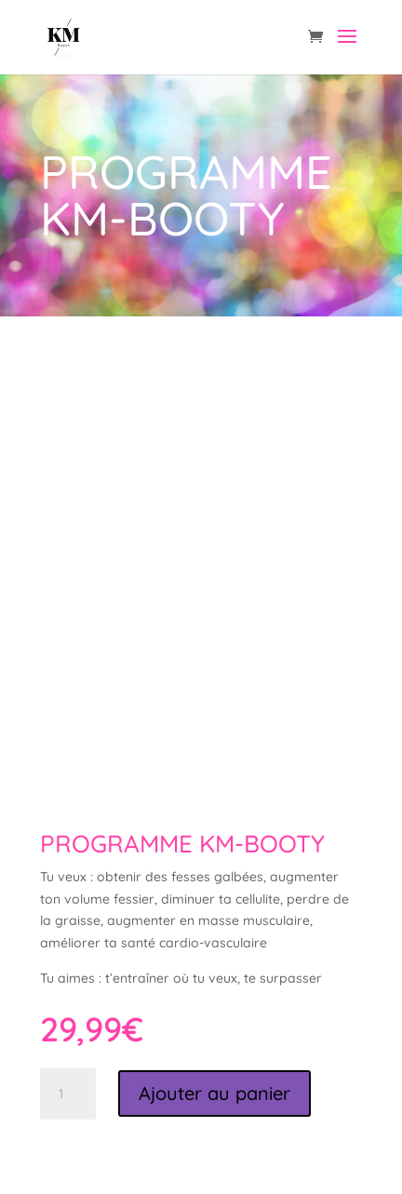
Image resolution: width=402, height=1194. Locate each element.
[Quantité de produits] (68, 1094)
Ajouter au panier (214, 1093)
